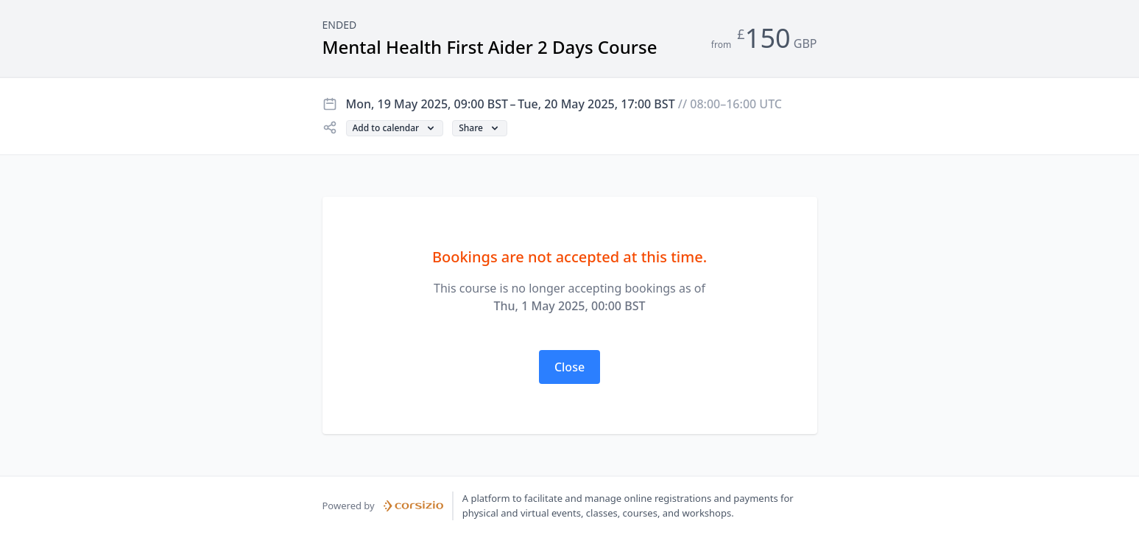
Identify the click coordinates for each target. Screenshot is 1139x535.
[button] (395, 128)
